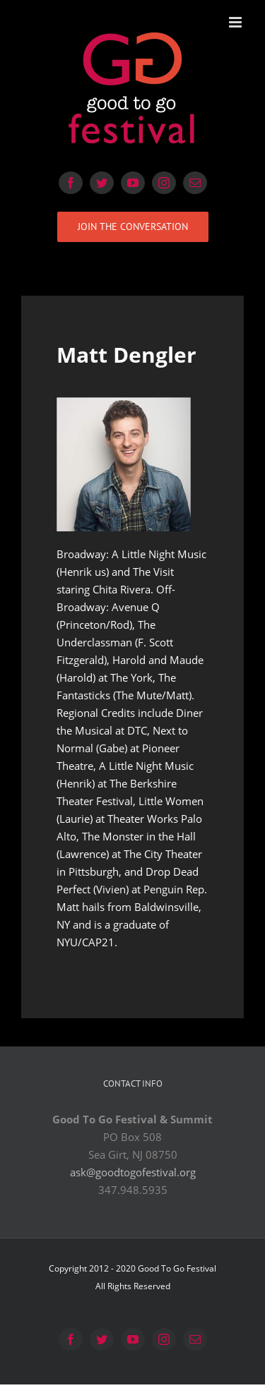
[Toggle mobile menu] (236, 22)
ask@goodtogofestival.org (133, 1172)
